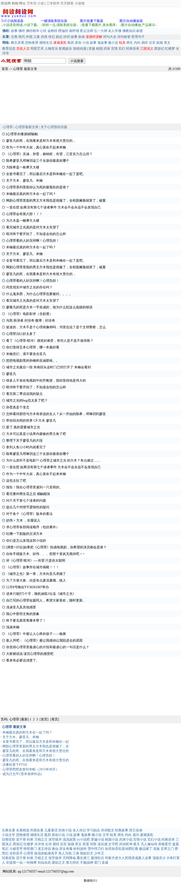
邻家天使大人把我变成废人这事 (128, 858)
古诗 (48, 844)
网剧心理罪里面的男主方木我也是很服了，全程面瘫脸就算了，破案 (56, 200)
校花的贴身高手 (46, 853)
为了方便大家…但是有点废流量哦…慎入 (36, 580)
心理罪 (18, 69)
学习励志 (93, 830)
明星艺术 (37, 48)
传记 (51, 37)
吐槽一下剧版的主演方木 (24, 534)
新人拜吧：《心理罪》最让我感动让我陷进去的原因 (44, 640)
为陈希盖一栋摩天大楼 (22, 167)
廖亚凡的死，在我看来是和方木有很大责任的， (41, 141)
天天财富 (67, 3)
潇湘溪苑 (146, 835)
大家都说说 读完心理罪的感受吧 (30, 654)
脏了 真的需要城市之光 (23, 427)
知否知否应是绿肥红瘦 (121, 849)
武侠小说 (65, 830)
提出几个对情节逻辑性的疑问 (27, 507)
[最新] (24, 719)
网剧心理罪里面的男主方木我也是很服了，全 (35, 746)
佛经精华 (32, 31)
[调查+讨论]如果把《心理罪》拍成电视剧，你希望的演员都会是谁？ (56, 547)
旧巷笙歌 (8, 839)
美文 (167, 42)
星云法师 (86, 31)
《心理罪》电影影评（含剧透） (29, 314)
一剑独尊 (30, 862)
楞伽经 (63, 31)
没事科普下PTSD (14, 765)
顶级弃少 (159, 858)
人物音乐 (51, 48)
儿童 (36, 37)
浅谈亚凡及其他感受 (21, 607)
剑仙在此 (44, 862)
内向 (137, 42)
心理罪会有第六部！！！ (24, 214)
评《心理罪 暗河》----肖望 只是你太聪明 (35, 560)
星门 (97, 862)
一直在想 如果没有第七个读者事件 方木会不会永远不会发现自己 (53, 207)
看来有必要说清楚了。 (22, 660)
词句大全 (109, 37)
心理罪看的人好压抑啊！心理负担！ (32, 240)
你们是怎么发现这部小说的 (26, 540)
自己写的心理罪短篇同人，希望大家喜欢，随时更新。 (46, 600)
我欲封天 (86, 853)
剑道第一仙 (14, 862)
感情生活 (45, 42)
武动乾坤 (125, 844)
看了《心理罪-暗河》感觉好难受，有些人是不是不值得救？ (50, 340)
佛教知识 (129, 31)
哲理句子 (138, 37)
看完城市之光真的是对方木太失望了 (32, 227)
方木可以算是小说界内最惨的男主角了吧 (36, 434)
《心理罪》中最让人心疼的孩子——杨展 (36, 634)
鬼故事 (102, 42)
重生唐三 (83, 858)
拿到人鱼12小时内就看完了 (26, 447)
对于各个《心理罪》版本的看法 (29, 514)
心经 (43, 31)
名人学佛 (114, 31)
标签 (139, 31)
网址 (22, 3)
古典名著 (8, 830)
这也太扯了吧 (16, 480)
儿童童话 (51, 830)
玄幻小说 (154, 839)
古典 (14, 37)
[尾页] (54, 719)
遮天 (136, 844)
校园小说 (111, 839)
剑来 (30, 839)
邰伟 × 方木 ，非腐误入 (23, 520)
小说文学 (8, 835)
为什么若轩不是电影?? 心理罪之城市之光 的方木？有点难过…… (53, 460)
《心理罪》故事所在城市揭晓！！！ (32, 567)
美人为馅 (65, 853)
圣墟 (105, 862)
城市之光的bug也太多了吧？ (27, 400)
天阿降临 (69, 858)
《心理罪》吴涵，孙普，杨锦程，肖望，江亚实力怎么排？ (49, 154)
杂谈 (81, 37)
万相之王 (41, 839)
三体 (76, 853)
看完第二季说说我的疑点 (24, 394)
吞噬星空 (164, 844)
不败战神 (86, 862)
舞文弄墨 (17, 42)
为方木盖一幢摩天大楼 (22, 220)
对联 (93, 844)
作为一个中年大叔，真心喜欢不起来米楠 (36, 147)
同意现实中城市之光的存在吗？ (29, 287)
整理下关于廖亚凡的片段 (24, 440)
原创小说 (58, 835)
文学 (106, 835)
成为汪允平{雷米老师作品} (22, 774)
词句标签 (124, 37)
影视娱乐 (65, 48)
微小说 (113, 42)
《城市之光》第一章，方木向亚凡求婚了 (36, 574)
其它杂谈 (135, 830)
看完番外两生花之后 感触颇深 (28, 494)
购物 (15, 3)
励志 (59, 37)
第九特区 (72, 862)
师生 (129, 42)
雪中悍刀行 (96, 849)
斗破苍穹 (16, 849)
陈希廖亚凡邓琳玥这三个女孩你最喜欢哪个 (37, 160)
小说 (40, 3)
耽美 (113, 835)
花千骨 (21, 839)
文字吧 (113, 844)
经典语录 (132, 48)
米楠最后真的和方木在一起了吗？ (31, 194)
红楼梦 (170, 48)
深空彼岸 (55, 839)
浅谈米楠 (12, 627)
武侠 (44, 37)
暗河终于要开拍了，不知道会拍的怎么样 (36, 234)
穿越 (91, 48)
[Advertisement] (90, 98)
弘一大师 (100, 31)
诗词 (66, 37)
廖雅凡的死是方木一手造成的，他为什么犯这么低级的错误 (49, 307)
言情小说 (139, 839)
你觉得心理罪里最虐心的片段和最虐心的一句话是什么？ (47, 647)
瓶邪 (70, 42)
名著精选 (22, 830)
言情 (114, 48)
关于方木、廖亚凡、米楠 (24, 180)
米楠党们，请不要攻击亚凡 (26, 354)
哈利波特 (80, 849)
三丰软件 (53, 3)
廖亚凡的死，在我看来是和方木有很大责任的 (35, 751)
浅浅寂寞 (69, 839)
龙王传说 (44, 849)
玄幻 (121, 48)
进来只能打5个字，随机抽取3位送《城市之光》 (41, 594)
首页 (5, 69)
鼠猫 (159, 42)
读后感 (102, 844)
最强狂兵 (97, 858)
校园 (99, 48)
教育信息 (9, 48)
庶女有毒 (66, 849)
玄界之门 (167, 849)
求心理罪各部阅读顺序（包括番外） (32, 527)
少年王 (99, 853)
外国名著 (36, 830)
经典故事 (121, 830)
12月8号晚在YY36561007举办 (27, 587)
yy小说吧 (83, 839)
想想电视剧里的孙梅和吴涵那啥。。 (32, 360)
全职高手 (16, 853)
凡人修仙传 (149, 844)
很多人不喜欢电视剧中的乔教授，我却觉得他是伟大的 (46, 380)
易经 (144, 42)
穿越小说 (97, 839)
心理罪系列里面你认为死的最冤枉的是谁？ (37, 187)
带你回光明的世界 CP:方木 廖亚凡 (31, 420)
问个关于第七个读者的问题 (26, 500)
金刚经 (52, 31)
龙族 (156, 849)
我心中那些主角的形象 (22, 614)
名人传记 (79, 830)
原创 (78, 42)
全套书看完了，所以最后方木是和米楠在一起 (35, 741)
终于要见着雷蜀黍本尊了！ (26, 620)
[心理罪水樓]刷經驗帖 (22, 134)
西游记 (159, 48)
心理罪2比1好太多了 (21, 334)
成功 (135, 835)
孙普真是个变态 (17, 407)
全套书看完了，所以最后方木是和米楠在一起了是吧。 (46, 174)
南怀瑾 (74, 31)
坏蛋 (86, 844)
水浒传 (39, 844)
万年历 (32, 3)
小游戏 (80, 3)
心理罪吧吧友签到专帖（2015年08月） (30, 769)
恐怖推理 (31, 42)
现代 (21, 37)
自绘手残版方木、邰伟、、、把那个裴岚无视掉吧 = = (45, 554)
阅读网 (6, 3)
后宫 (152, 42)
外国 (29, 37)
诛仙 (55, 849)
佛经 (21, 31)
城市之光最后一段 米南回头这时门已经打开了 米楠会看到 (48, 367)
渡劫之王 (58, 862)
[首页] (44, 719)
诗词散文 (107, 830)
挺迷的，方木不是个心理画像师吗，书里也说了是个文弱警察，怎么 (56, 327)
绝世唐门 (30, 849)
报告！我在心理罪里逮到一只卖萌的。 (34, 487)
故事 (14, 31)
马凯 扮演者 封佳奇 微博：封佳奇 (30, 320)
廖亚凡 (11, 374)
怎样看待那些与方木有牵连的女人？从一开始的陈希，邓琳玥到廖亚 (56, 414)
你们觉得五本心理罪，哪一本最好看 (32, 347)
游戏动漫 (79, 48)
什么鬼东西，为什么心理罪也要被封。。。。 (39, 294)
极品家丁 (145, 849)
